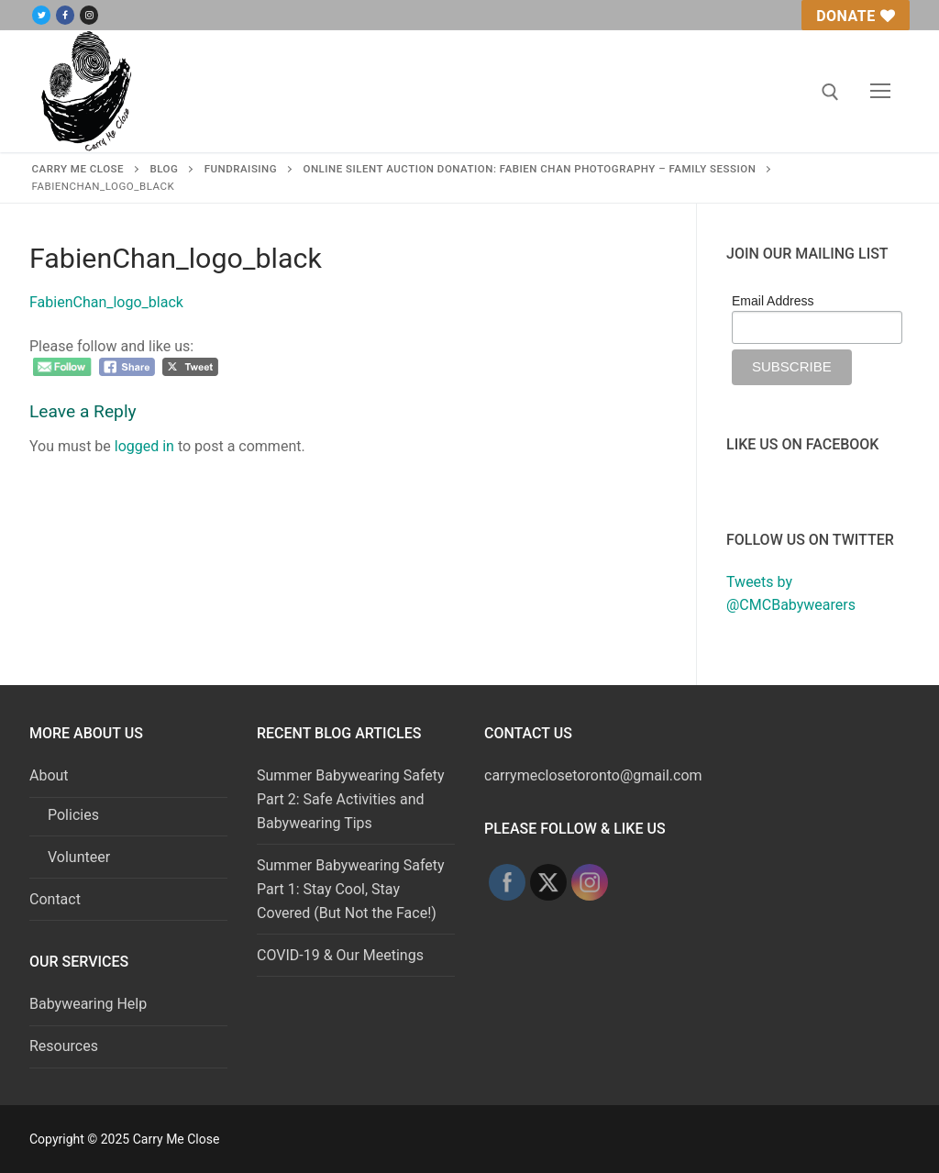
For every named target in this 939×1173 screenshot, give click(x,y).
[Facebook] (65, 15)
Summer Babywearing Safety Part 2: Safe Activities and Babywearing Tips (351, 799)
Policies (73, 815)
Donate (855, 16)
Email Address (772, 300)
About (50, 775)
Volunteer (79, 857)
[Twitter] (41, 15)
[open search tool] (830, 92)
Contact (55, 899)
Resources (63, 1046)
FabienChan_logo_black (106, 303)
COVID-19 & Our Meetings (340, 955)
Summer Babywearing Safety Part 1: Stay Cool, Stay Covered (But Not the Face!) (351, 889)
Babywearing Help (88, 1004)
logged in (144, 447)
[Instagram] (89, 15)
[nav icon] (880, 91)
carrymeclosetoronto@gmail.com (593, 775)
